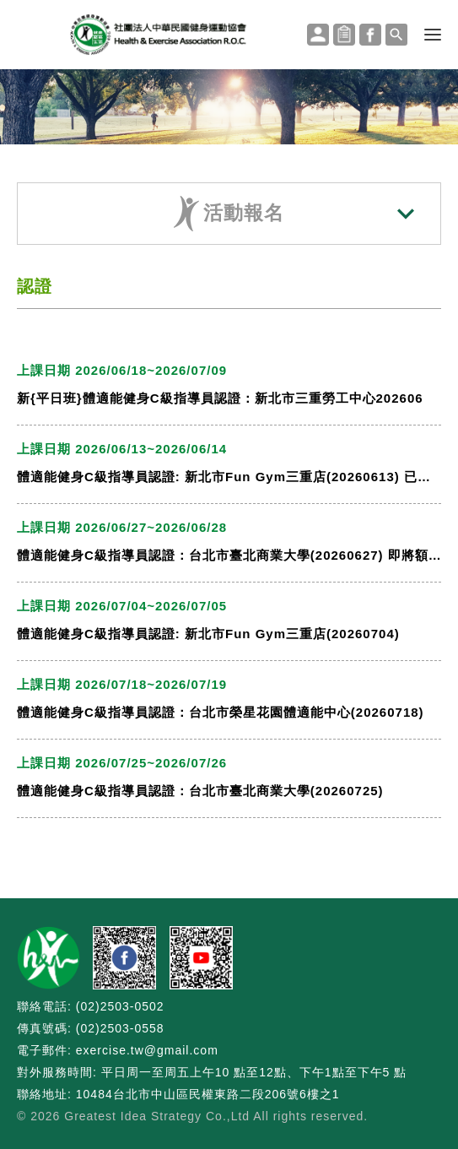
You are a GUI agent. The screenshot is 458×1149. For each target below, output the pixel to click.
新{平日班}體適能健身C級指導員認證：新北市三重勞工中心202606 (220, 398)
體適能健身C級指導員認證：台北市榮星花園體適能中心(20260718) (220, 712)
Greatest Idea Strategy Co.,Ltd (157, 1116)
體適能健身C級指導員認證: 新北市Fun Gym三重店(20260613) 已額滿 (229, 476)
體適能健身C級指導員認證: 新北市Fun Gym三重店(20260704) (208, 633)
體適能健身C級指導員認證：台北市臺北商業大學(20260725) (200, 790)
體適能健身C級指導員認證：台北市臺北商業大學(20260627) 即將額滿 (229, 555)
